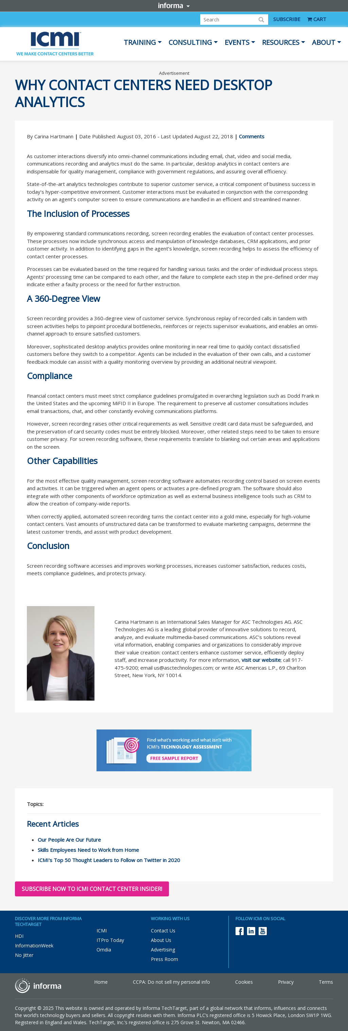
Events (237, 42)
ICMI (102, 930)
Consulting (190, 42)
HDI (19, 936)
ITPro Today (110, 940)
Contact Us (163, 930)
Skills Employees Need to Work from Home (88, 849)
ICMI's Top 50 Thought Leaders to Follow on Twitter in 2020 (109, 860)
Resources (280, 42)
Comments (251, 136)
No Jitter (24, 955)
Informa (174, 5)
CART (316, 19)
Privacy (286, 982)
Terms (326, 982)
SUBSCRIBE (286, 19)
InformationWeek (34, 945)
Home (101, 982)
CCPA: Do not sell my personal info (171, 982)
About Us (161, 940)
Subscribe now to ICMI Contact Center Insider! (92, 889)
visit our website (261, 659)
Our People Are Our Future (69, 839)
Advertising (163, 949)
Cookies (244, 982)
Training (140, 42)
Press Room (164, 959)
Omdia (104, 949)
